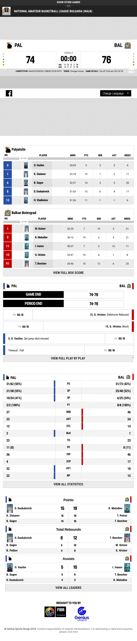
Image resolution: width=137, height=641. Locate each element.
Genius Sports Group (82, 614)
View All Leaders (68, 588)
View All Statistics (68, 484)
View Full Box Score (68, 273)
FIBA (55, 614)
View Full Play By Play (68, 358)
